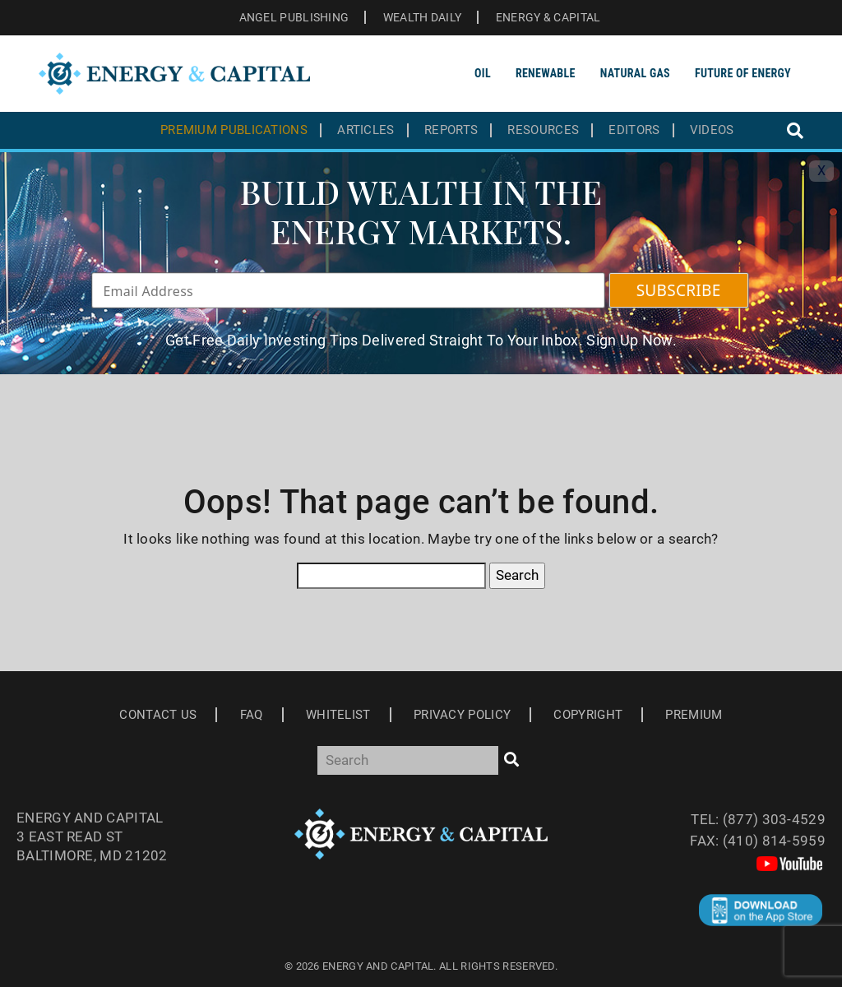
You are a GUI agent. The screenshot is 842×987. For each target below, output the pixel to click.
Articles (365, 130)
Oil (482, 73)
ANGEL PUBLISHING (294, 17)
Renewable (546, 73)
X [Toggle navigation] (821, 170)
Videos (712, 130)
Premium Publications (234, 130)
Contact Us (158, 714)
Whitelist (338, 714)
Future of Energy (743, 73)
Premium (693, 714)
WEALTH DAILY (422, 17)
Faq (251, 714)
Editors (633, 130)
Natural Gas (635, 73)
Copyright (587, 714)
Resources (543, 130)
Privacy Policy (462, 714)
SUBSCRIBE (678, 290)
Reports (451, 130)
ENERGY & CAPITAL (548, 17)
